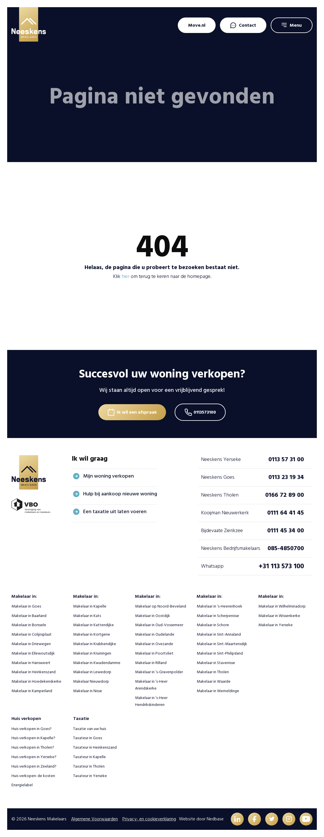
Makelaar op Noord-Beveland (160, 606)
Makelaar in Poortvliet (154, 653)
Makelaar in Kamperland (31, 691)
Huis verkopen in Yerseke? (33, 757)
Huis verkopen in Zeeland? (33, 766)
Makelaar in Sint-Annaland (219, 634)
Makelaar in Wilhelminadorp (282, 606)
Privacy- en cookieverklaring (149, 819)
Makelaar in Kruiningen (92, 653)
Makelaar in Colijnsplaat (31, 634)
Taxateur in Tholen (89, 766)
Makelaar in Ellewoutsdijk (33, 653)
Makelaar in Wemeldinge (218, 691)
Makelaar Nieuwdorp (91, 681)
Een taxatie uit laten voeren (115, 511)
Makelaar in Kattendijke (93, 625)
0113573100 (205, 412)
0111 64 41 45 (285, 512)
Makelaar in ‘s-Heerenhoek (219, 606)
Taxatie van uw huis (89, 728)
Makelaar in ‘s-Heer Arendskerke (151, 685)
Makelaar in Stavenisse (216, 662)
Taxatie (81, 718)
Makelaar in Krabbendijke (94, 644)
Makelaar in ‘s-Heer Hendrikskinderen (151, 701)
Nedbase (215, 819)
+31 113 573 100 (281, 566)
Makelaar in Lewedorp (92, 672)
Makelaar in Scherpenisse (218, 615)
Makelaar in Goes (26, 606)
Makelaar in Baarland (28, 615)
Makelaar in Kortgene (91, 634)
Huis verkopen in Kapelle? (33, 738)
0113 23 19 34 (286, 477)
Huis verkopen (26, 718)
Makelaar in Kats (87, 615)
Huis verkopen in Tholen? (32, 747)
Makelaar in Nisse (87, 691)
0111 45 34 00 (285, 530)
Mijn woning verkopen (108, 476)
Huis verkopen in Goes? (31, 728)
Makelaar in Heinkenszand (33, 672)
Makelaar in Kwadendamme (96, 662)
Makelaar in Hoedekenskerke (36, 681)
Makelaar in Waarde (214, 681)
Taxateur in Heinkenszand (95, 747)
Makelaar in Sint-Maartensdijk (222, 644)
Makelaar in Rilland (151, 662)
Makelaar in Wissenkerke (279, 615)
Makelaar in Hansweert (30, 662)
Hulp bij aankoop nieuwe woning (120, 494)
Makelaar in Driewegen (31, 644)
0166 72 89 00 (284, 495)
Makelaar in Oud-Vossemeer (159, 625)
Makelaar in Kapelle (89, 606)
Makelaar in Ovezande (154, 644)
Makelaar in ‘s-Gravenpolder (159, 672)
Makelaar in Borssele (28, 625)
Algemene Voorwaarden (94, 819)
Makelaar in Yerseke (275, 625)
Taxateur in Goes (87, 738)
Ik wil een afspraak (137, 412)
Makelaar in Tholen (213, 672)
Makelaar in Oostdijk (152, 615)
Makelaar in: (24, 596)
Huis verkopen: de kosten (33, 775)
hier (126, 276)
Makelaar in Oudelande (154, 634)
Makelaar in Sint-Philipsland (220, 653)
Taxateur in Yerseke (90, 775)
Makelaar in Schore (213, 625)
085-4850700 (286, 548)
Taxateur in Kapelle (89, 757)
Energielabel (22, 785)
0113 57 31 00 (286, 459)
